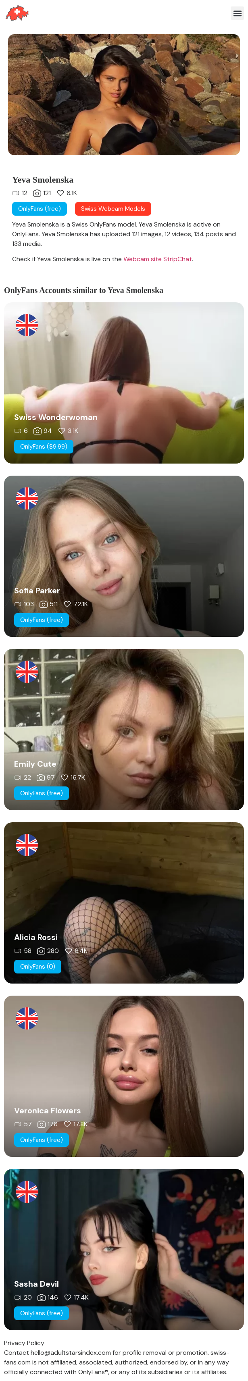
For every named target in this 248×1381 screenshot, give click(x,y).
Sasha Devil (36, 1284)
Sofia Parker (37, 590)
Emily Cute (35, 764)
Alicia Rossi (36, 937)
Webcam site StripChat (157, 259)
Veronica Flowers (47, 1110)
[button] (237, 13)
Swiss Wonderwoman (56, 417)
